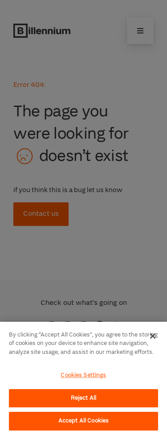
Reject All (83, 398)
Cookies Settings (83, 375)
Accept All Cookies (83, 420)
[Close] (153, 336)
